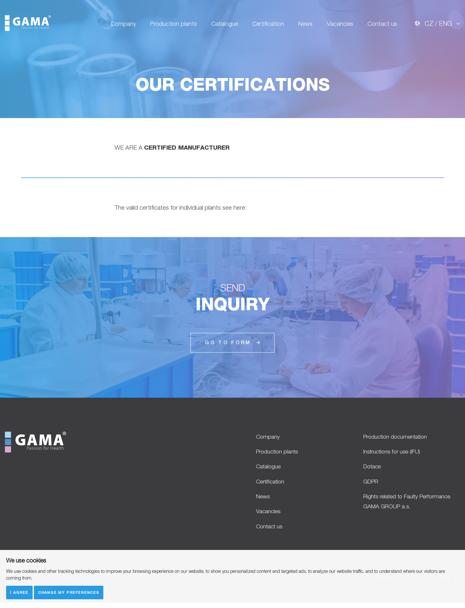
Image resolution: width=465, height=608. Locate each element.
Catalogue (220, 26)
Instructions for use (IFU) (395, 452)
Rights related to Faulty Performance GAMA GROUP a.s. (406, 505)
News (303, 26)
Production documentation (399, 436)
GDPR (372, 483)
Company (117, 26)
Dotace (373, 468)
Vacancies (339, 26)
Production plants (167, 26)
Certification (264, 26)
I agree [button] (19, 592)
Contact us (382, 26)
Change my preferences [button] (69, 592)
